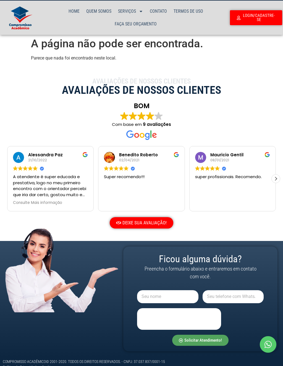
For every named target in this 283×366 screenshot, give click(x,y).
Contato (158, 11)
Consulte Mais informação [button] (37, 202)
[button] (276, 179)
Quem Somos (98, 11)
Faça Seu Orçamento (136, 24)
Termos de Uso (188, 11)
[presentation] (179, 319)
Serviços (130, 11)
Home (74, 11)
